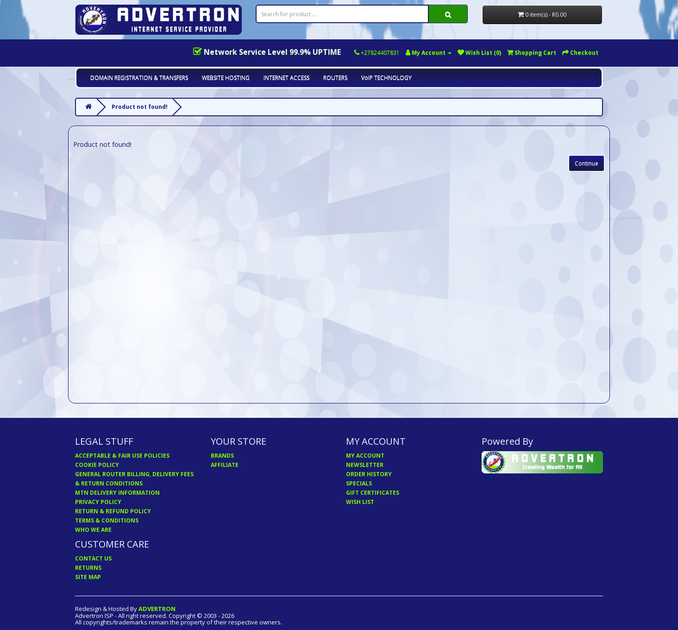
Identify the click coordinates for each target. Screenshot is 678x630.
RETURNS (88, 568)
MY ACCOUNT (365, 456)
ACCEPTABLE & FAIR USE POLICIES (122, 456)
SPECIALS (359, 483)
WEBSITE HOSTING (226, 78)
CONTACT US (93, 558)
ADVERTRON (157, 609)
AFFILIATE (225, 465)
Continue (586, 163)
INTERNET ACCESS (286, 78)
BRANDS (222, 456)
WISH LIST (360, 502)
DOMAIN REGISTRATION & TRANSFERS (139, 78)
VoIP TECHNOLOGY (386, 78)
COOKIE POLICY (97, 465)
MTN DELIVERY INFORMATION (117, 493)
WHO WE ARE (93, 530)
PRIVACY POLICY (98, 502)
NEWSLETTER (364, 465)
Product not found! (140, 107)
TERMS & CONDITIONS (106, 520)
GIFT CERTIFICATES (372, 493)
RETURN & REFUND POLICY (113, 511)
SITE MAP (88, 577)
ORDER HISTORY (369, 474)
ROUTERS (335, 78)
